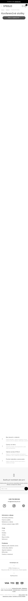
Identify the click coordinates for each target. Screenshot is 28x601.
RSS (26, 594)
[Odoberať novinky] (13, 488)
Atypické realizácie (6, 550)
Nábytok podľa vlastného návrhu (10, 545)
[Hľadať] (22, 6)
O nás (3, 528)
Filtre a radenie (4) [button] (14, 17)
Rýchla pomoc (14, 575)
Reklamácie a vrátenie (7, 522)
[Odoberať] (26, 488)
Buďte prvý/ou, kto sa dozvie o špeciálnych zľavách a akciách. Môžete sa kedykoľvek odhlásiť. (14, 484)
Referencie (4, 539)
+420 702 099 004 (14, 499)
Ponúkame (5, 543)
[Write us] (14, 573)
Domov (2, 9)
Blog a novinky (5, 537)
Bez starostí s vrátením (12, 437)
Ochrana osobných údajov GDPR (10, 524)
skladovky (18, 1)
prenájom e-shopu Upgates (19, 596)
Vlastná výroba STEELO (13, 452)
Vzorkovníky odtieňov (7, 548)
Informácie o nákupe (7, 515)
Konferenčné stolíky (16, 588)
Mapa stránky (22, 594)
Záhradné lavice (17, 589)
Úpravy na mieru (11, 444)
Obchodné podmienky (7, 517)
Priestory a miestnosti (7, 554)
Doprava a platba (6, 520)
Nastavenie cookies (7, 596)
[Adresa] (14, 565)
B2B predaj (4, 552)
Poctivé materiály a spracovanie (15, 459)
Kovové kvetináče (8, 589)
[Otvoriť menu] (1, 6)
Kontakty (4, 533)
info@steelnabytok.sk (14, 501)
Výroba (4, 535)
